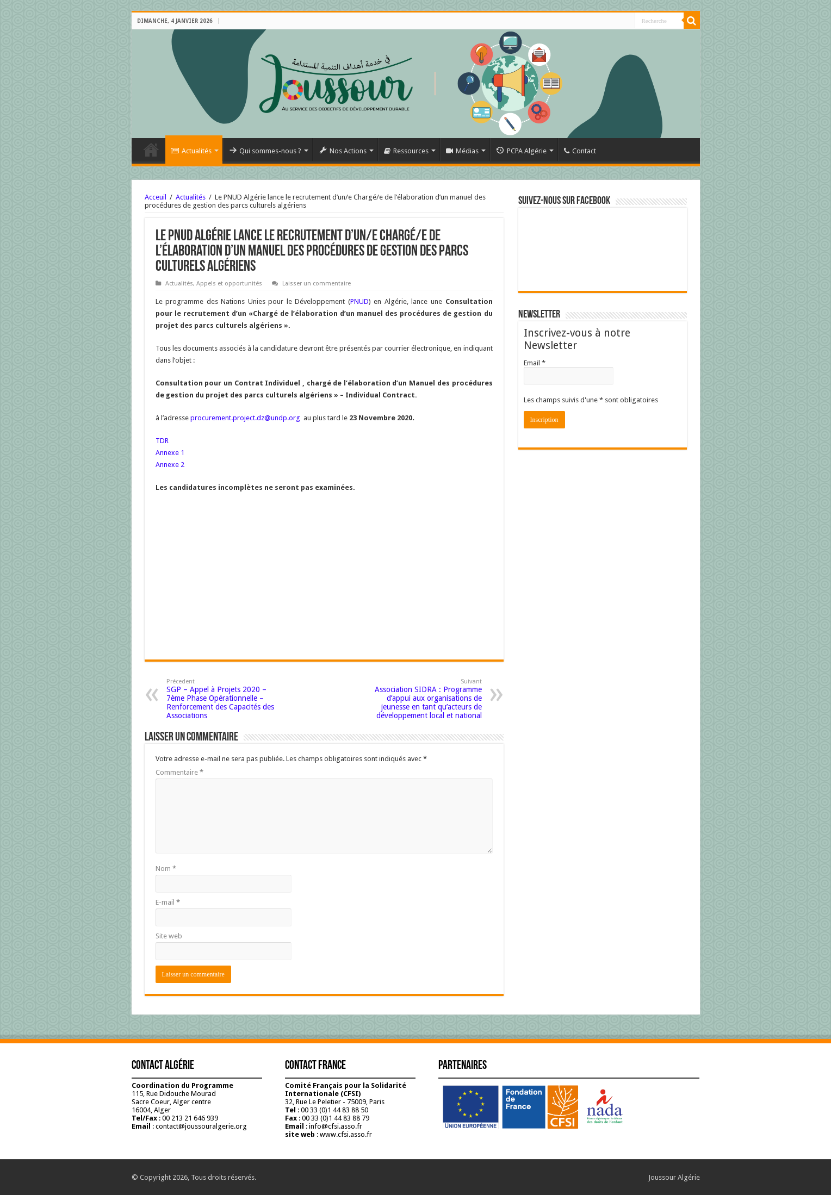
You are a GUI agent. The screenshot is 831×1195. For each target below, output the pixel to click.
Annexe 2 (170, 464)
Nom (166, 868)
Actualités (191, 151)
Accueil (151, 149)
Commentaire (179, 772)
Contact (580, 151)
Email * (534, 363)
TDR (162, 441)
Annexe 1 (170, 453)
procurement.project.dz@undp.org (245, 418)
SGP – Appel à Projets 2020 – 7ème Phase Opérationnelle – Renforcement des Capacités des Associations (222, 699)
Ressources (406, 151)
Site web (169, 936)
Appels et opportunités (229, 283)
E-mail (168, 902)
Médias (462, 151)
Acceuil (155, 197)
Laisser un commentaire (316, 283)
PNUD (359, 301)
